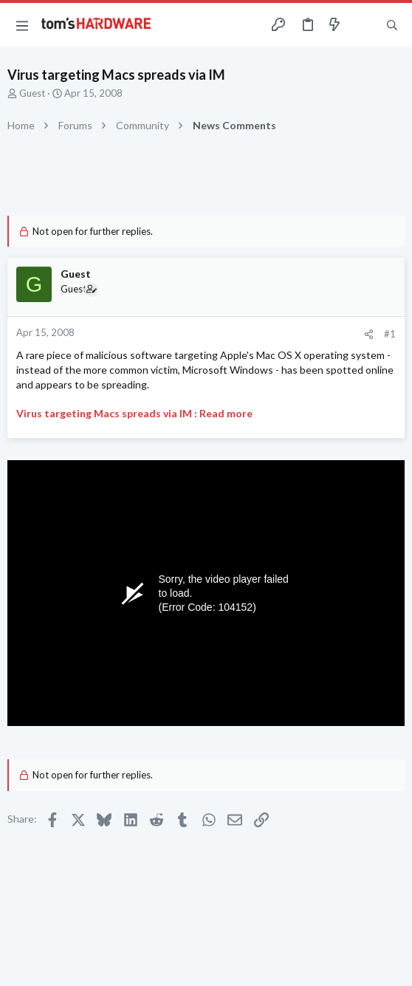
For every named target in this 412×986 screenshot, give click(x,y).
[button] (22, 25)
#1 (390, 334)
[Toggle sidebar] (363, 25)
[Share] (369, 334)
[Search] (392, 25)
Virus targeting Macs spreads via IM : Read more (134, 413)
